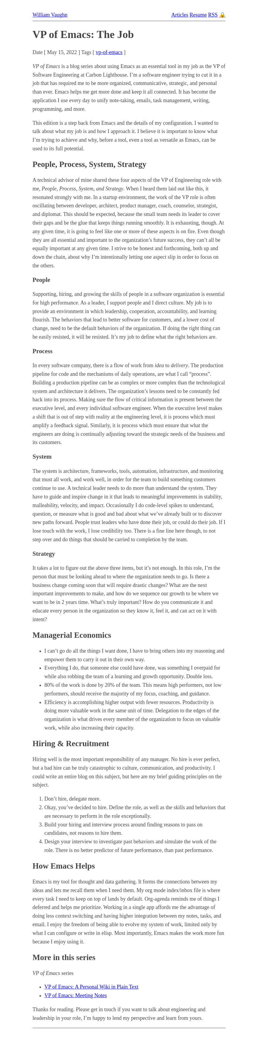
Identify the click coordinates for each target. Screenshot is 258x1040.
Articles (179, 15)
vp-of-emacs (109, 52)
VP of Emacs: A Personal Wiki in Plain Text (92, 987)
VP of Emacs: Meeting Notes (76, 995)
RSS (213, 15)
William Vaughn (50, 15)
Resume (198, 15)
